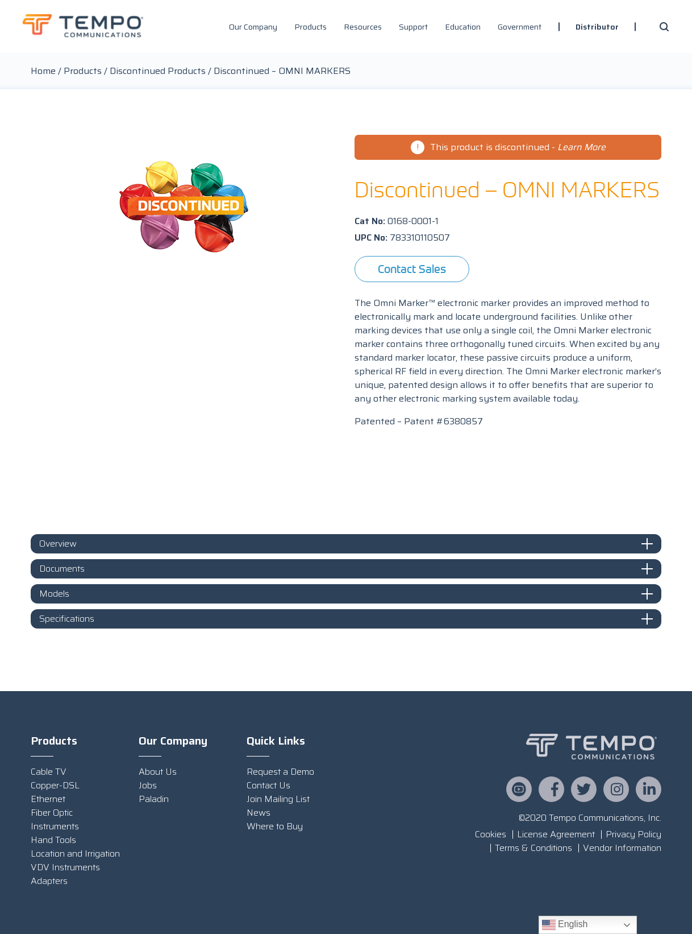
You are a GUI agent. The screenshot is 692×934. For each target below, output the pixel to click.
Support (413, 26)
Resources (363, 26)
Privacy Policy (633, 834)
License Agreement (556, 834)
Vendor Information (622, 848)
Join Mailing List (278, 799)
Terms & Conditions (533, 848)
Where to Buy (275, 826)
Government (519, 26)
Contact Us (268, 785)
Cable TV (48, 771)
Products (310, 26)
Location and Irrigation (75, 853)
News (258, 812)
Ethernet (48, 799)
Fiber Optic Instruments (55, 819)
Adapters (49, 881)
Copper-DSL (55, 785)
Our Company (253, 26)
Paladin (154, 799)
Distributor (597, 26)
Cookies (490, 834)
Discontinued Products (158, 71)
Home (43, 71)
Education (463, 26)
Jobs (148, 785)
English (565, 925)
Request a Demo (280, 771)
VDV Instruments (65, 867)
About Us (158, 771)
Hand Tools (53, 840)
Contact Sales (412, 269)
